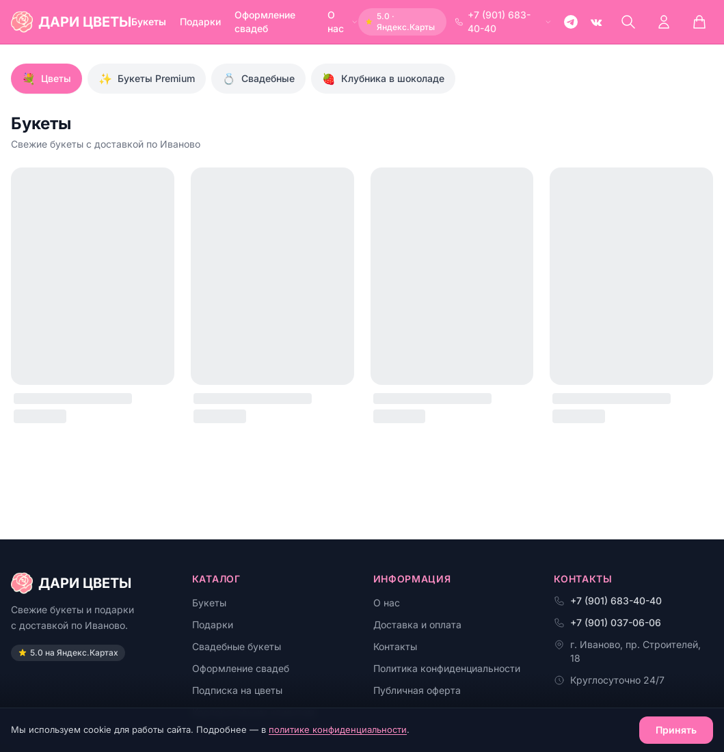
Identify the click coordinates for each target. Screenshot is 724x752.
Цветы (46, 78)
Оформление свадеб (264, 21)
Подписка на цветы (237, 690)
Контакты (395, 646)
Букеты (148, 21)
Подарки (200, 21)
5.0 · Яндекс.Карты (400, 21)
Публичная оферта (417, 690)
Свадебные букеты (236, 646)
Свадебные (258, 78)
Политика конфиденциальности (446, 668)
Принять (676, 730)
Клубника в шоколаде (383, 78)
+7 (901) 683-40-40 (503, 21)
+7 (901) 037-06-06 (607, 622)
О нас (342, 21)
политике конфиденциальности (338, 729)
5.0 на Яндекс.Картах (68, 652)
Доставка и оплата (417, 624)
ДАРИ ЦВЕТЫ (71, 583)
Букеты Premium (146, 78)
